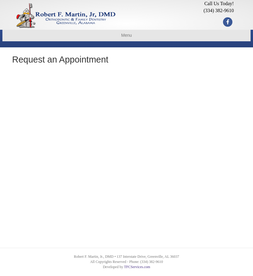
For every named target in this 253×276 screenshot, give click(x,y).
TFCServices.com (137, 267)
